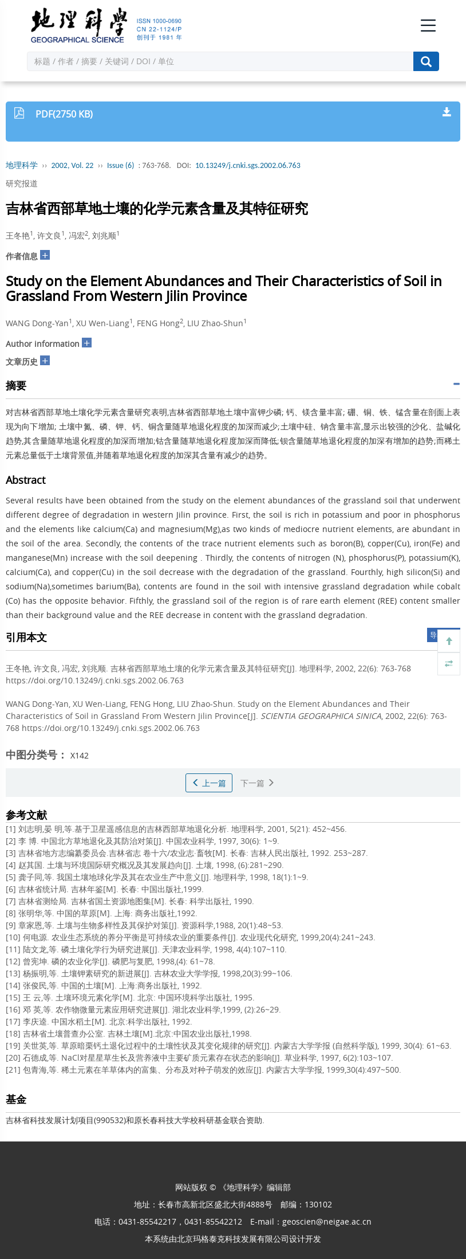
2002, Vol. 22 (73, 165)
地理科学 (22, 165)
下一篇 (257, 782)
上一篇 (209, 782)
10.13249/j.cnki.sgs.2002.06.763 (248, 165)
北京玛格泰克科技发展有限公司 (233, 1238)
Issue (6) (121, 165)
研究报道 (22, 183)
